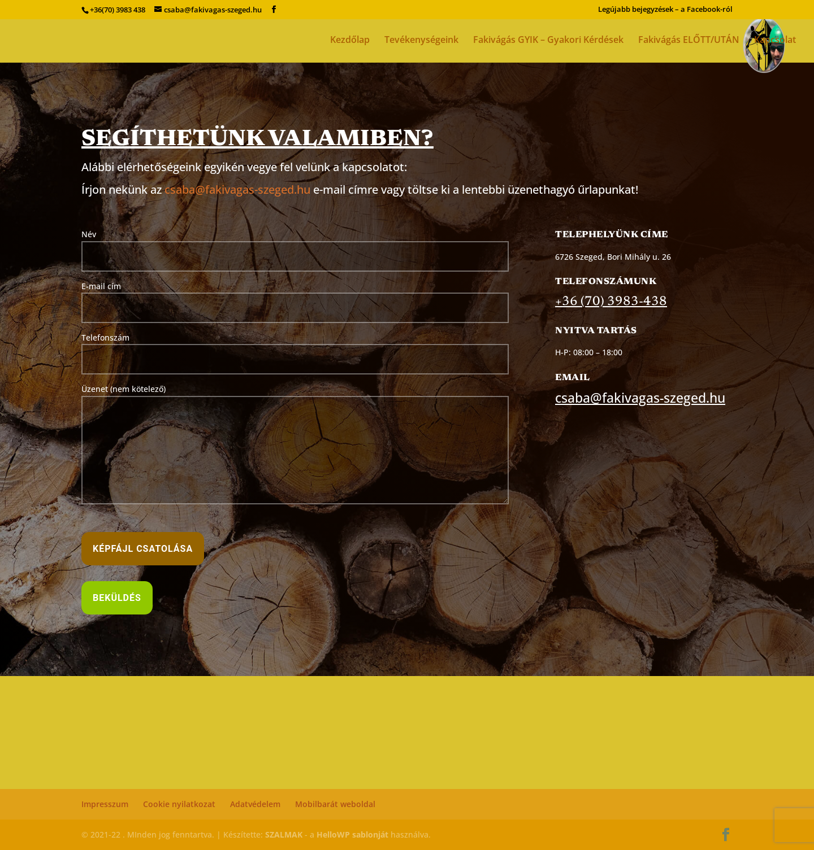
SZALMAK (283, 834)
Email (572, 377)
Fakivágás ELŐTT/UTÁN (688, 41)
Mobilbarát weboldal (335, 804)
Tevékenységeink (421, 41)
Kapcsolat (775, 41)
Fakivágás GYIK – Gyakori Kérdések (548, 41)
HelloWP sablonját (352, 834)
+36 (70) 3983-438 (611, 301)
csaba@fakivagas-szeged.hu (237, 189)
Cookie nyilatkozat (179, 804)
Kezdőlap (350, 41)
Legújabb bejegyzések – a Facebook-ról (665, 10)
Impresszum (104, 804)
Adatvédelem (255, 804)
